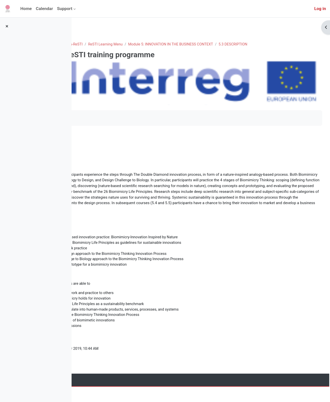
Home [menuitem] (26, 8)
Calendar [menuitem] (44, 8)
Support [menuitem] (64, 8)
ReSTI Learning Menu (177, 44)
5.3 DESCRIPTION (106, 50)
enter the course (100, 136)
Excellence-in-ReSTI (137, 44)
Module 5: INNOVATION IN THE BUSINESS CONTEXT (245, 44)
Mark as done (98, 118)
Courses (109, 44)
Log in (320, 8)
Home (91, 44)
